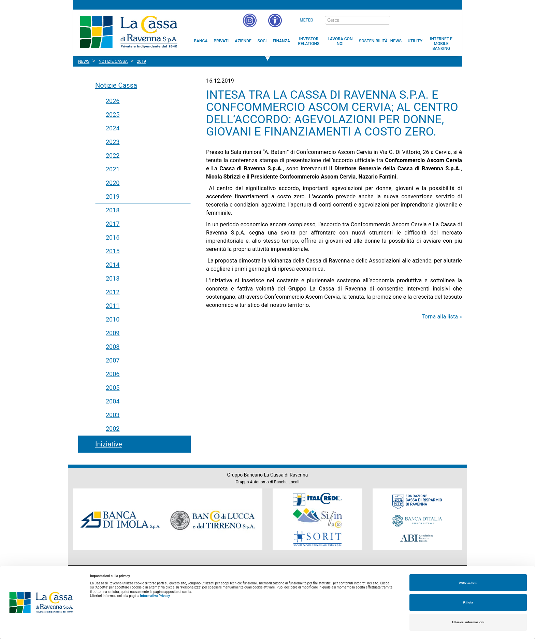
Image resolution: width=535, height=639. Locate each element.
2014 (112, 264)
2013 (112, 278)
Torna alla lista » (442, 316)
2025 (112, 114)
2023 (112, 141)
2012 (112, 292)
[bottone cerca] (399, 20)
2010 (112, 319)
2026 (112, 100)
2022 (112, 155)
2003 (112, 414)
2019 (112, 196)
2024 (112, 128)
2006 (112, 374)
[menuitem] (201, 41)
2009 (112, 333)
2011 (112, 305)
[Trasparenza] (433, 20)
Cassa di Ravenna (128, 32)
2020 (112, 182)
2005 (112, 387)
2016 (112, 237)
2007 (112, 360)
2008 (112, 346)
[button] (275, 20)
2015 (112, 251)
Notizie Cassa (116, 85)
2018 (112, 210)
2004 (112, 401)
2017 (112, 223)
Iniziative (108, 444)
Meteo (306, 20)
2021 (112, 169)
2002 (112, 428)
